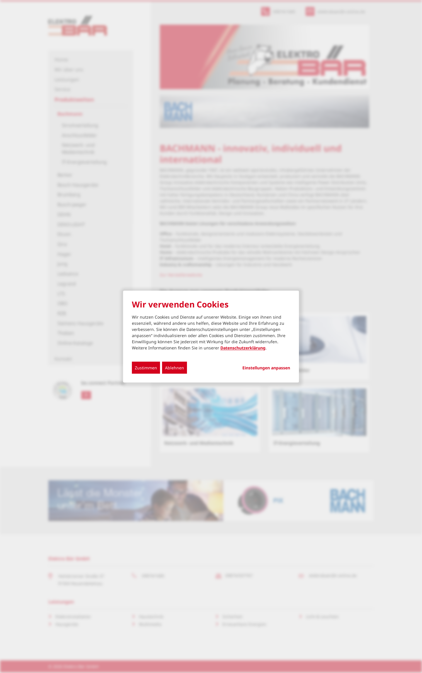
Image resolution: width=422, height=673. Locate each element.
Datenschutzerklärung (243, 347)
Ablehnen (174, 367)
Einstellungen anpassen (266, 368)
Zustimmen (146, 367)
